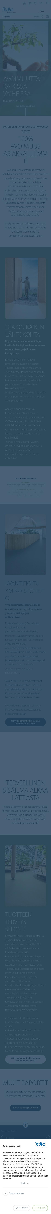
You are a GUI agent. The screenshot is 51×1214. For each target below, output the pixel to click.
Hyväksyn (40, 1208)
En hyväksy (22, 1208)
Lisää (24, 1183)
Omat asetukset (13, 1193)
